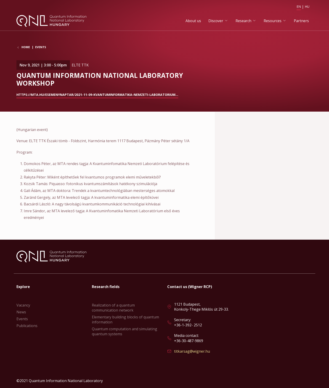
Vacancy (23, 305)
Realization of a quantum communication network (113, 308)
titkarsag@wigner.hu (192, 351)
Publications (26, 325)
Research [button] (243, 20)
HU (307, 6)
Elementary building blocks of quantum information (125, 320)
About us (193, 20)
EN (299, 6)
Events (40, 48)
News (21, 312)
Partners (301, 20)
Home (25, 48)
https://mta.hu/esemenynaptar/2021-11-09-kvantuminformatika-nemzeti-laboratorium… (97, 95)
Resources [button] (272, 20)
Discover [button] (215, 20)
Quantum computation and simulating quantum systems (124, 331)
